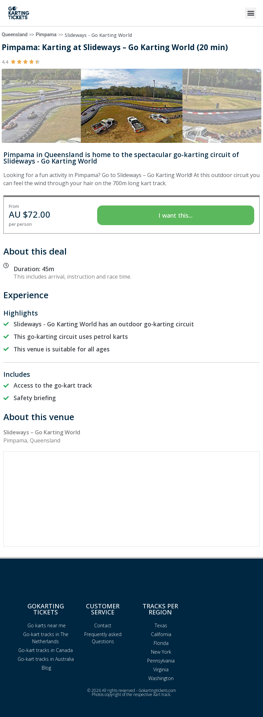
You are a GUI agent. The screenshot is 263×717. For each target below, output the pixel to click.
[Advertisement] (131, 499)
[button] (250, 13)
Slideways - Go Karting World (98, 35)
